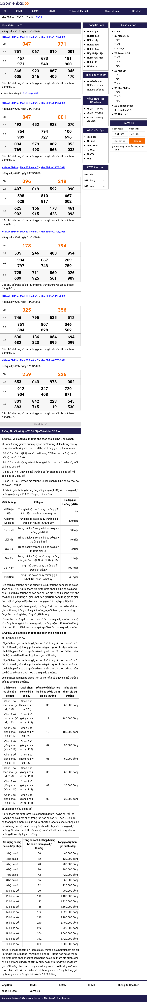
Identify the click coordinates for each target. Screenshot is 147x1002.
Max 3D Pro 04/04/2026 (53, 103)
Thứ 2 (117, 74)
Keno (117, 31)
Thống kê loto (112, 11)
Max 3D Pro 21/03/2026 (53, 231)
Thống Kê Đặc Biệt (128, 985)
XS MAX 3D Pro (10, 37)
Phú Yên (91, 154)
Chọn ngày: (117, 128)
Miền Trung (89, 180)
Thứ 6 (117, 44)
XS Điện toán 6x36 (123, 105)
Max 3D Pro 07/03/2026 (53, 360)
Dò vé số (136, 11)
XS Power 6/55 (122, 53)
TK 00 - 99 (92, 62)
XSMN (35, 11)
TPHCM (91, 141)
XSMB (19, 11)
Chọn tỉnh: (134, 128)
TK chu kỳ (92, 66)
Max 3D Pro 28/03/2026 (53, 167)
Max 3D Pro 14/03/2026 (53, 296)
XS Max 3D (120, 70)
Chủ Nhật (119, 48)
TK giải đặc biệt (95, 53)
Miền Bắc (91, 121)
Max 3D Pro (8, 17)
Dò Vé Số (34, 990)
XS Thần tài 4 (121, 114)
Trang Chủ (6, 985)
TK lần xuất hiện (95, 57)
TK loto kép (92, 40)
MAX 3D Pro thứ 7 (29, 37)
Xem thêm (40, 424)
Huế (89, 158)
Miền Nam (89, 186)
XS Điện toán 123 (123, 110)
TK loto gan (92, 31)
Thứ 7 (39, 17)
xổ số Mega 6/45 (30, 93)
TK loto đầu (93, 44)
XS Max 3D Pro (122, 88)
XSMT (52, 11)
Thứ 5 (30, 17)
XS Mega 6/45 (121, 36)
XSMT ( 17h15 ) (95, 113)
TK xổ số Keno (94, 81)
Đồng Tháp (92, 145)
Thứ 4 (117, 39)
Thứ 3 (20, 17)
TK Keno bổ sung (95, 89)
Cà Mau (91, 150)
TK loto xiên (93, 36)
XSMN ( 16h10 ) (95, 108)
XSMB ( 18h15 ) (95, 117)
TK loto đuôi (93, 49)
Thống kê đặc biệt (78, 11)
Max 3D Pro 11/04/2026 (53, 37)
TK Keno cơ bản (95, 85)
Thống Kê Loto (8, 990)
